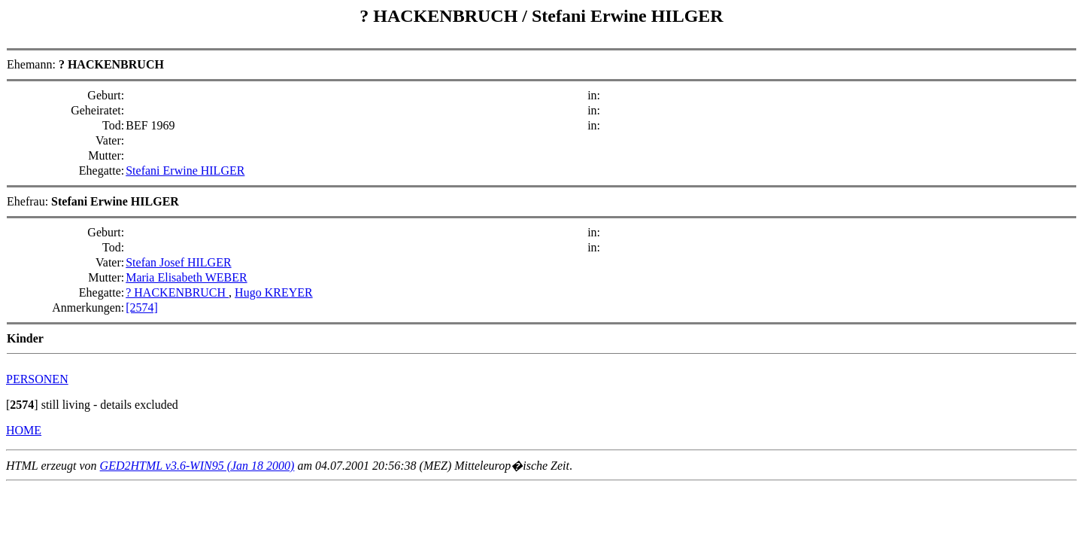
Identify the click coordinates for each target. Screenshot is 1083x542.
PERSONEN (37, 379)
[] (22, 404)
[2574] (142, 307)
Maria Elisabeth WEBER (186, 277)
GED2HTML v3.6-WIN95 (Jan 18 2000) (197, 465)
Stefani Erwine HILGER (628, 16)
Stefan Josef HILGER (178, 262)
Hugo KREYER (274, 292)
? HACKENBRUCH (440, 16)
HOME (23, 430)
